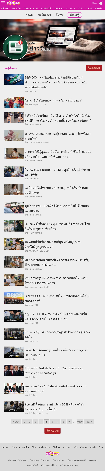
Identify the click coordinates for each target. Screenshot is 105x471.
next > (89, 421)
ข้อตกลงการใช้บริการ (17, 461)
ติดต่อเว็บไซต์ (32, 465)
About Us (93, 461)
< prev (16, 421)
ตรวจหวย (70, 8)
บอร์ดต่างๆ (44, 15)
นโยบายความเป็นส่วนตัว (39, 461)
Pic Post (59, 8)
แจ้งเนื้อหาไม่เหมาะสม (69, 465)
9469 (80, 421)
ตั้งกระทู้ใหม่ (94, 68)
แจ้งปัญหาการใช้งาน (49, 465)
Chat (35, 8)
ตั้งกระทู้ (74, 15)
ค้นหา (59, 15)
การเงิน (98, 8)
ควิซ (80, 8)
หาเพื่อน (27, 8)
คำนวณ (88, 8)
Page (101, 447)
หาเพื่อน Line (47, 8)
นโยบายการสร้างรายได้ (76, 461)
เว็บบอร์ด (16, 8)
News (29, 15)
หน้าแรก (5, 8)
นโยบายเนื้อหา (58, 461)
